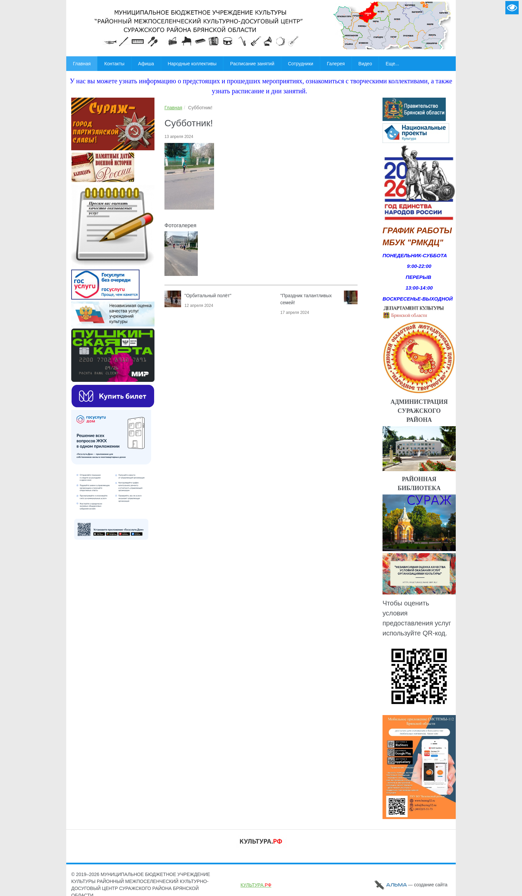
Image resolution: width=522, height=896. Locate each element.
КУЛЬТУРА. (255, 885)
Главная (173, 107)
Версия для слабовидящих (512, 7)
